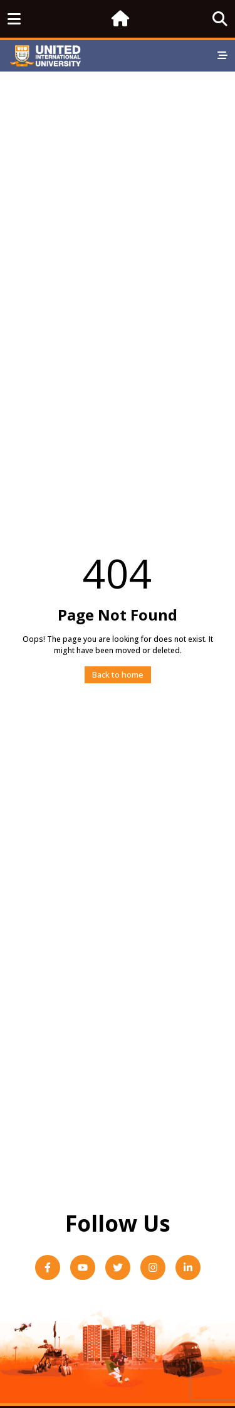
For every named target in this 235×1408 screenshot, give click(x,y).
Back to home (118, 674)
